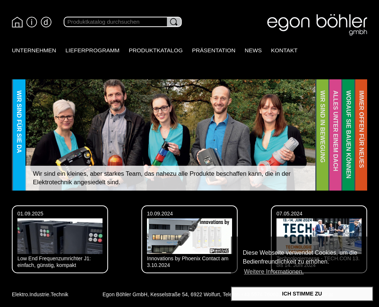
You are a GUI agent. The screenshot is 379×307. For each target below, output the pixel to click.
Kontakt (284, 50)
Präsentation (213, 50)
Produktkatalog (156, 50)
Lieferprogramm (93, 50)
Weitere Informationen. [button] (274, 271)
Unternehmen (34, 50)
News (253, 50)
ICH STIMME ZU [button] (302, 294)
